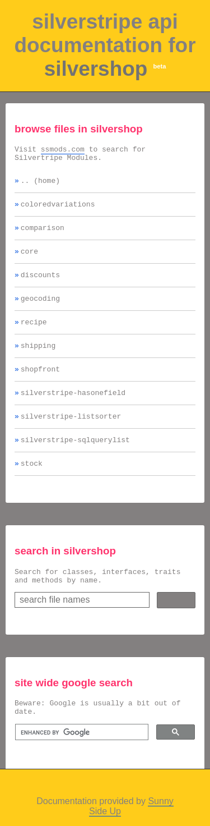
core (29, 261)
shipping (38, 362)
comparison (42, 236)
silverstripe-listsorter (71, 438)
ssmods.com (63, 150)
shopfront (40, 387)
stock (32, 488)
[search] (81, 764)
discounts (40, 286)
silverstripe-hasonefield (73, 412)
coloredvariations (58, 210)
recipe (34, 337)
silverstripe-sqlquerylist (75, 463)
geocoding (40, 311)
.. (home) (40, 185)
